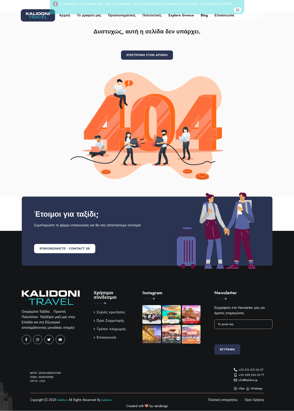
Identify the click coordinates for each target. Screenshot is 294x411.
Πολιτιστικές (152, 15)
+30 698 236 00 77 (251, 375)
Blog (204, 15)
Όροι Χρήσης (254, 400)
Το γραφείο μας (89, 15)
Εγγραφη (228, 349)
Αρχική (64, 15)
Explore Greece (181, 15)
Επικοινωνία (224, 15)
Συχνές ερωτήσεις (110, 312)
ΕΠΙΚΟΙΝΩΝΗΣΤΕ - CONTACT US (66, 248)
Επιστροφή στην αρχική (147, 55)
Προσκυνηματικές (122, 15)
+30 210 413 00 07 (251, 370)
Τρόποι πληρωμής (110, 329)
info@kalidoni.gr (248, 380)
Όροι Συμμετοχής (109, 320)
